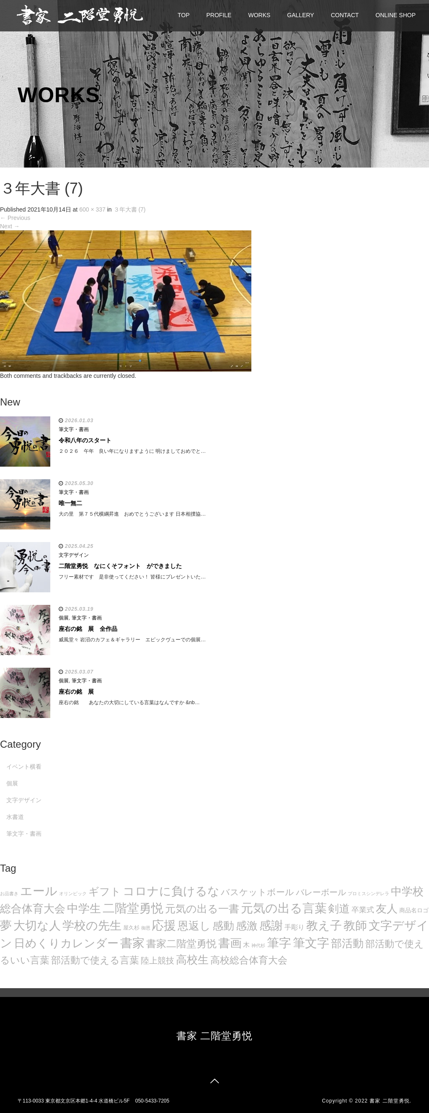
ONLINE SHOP (395, 15)
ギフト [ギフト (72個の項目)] (104, 891)
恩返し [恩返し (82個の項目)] (194, 925)
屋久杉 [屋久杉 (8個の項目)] (131, 927)
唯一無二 (70, 503)
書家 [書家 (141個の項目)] (132, 943)
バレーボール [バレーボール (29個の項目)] (321, 892)
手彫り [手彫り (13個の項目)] (294, 927)
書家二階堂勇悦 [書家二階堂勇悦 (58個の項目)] (181, 943)
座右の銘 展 (76, 691)
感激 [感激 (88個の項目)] (247, 925)
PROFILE (219, 15)
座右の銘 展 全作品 (88, 628)
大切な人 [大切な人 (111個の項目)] (37, 925)
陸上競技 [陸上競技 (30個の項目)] (157, 960)
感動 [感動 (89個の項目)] (223, 925)
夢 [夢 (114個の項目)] (6, 925)
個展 (64, 618)
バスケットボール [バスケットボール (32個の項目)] (257, 892)
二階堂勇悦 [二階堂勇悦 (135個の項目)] (133, 908)
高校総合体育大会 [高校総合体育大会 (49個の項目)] (248, 960)
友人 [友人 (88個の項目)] (387, 908)
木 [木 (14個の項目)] (246, 944)
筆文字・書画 (74, 429)
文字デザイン (74, 555)
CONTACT (345, 15)
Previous (15, 217)
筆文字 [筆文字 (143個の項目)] (311, 943)
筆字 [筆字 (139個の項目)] (279, 943)
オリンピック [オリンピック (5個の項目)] (73, 893)
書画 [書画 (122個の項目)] (230, 943)
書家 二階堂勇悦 (214, 1035)
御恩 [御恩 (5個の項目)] (145, 927)
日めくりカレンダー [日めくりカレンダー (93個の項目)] (66, 943)
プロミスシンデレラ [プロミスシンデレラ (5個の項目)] (368, 893)
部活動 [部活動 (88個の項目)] (347, 943)
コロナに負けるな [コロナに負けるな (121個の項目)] (171, 891)
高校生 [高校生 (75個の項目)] (192, 960)
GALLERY (300, 15)
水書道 (15, 816)
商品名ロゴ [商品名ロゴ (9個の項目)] (414, 910)
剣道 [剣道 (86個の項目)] (339, 908)
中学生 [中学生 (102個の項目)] (84, 908)
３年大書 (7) (130, 209)
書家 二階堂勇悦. (390, 1101)
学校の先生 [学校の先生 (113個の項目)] (91, 925)
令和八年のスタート (85, 440)
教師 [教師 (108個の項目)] (355, 925)
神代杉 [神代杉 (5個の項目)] (258, 945)
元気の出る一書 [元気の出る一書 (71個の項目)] (202, 908)
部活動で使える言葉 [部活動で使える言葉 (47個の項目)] (95, 960)
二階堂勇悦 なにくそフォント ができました (120, 566)
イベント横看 (23, 766)
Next (10, 226)
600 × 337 (92, 209)
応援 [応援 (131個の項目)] (164, 925)
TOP (184, 15)
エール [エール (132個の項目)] (38, 891)
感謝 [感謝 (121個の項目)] (271, 925)
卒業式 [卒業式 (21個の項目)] (362, 909)
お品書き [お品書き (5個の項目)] (9, 893)
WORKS (259, 15)
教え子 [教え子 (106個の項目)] (324, 925)
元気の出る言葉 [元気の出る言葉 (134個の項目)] (284, 908)
